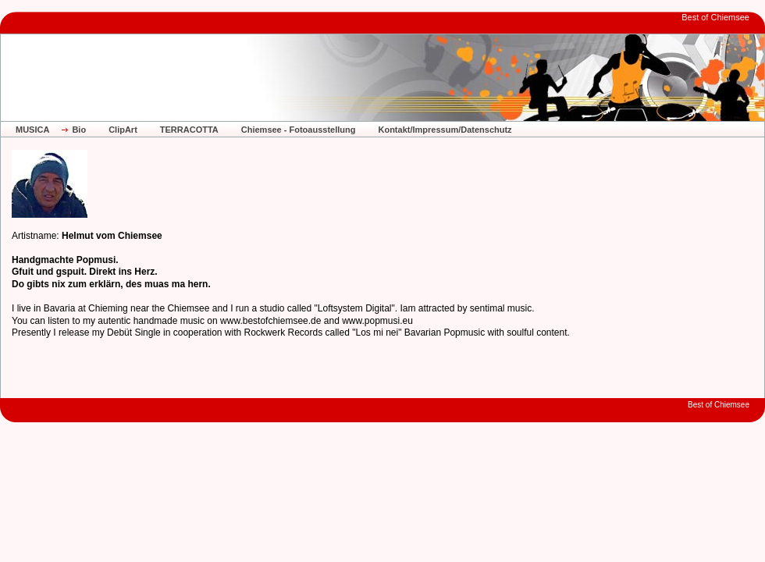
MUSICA (32, 129)
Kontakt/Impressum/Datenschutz (444, 129)
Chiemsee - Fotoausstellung (298, 129)
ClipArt (123, 129)
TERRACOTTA (189, 129)
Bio (79, 129)
